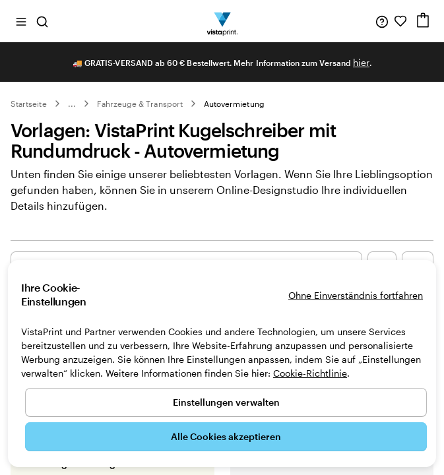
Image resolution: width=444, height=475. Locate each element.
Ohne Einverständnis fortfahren (355, 295)
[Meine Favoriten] (400, 21)
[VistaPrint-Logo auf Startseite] (222, 21)
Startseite (29, 103)
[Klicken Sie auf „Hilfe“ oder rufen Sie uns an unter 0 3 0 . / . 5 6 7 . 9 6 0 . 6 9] (382, 21)
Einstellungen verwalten (226, 402)
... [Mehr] (72, 103)
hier (361, 62)
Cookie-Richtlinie (310, 373)
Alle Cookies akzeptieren (226, 436)
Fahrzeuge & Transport (140, 103)
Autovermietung (234, 103)
